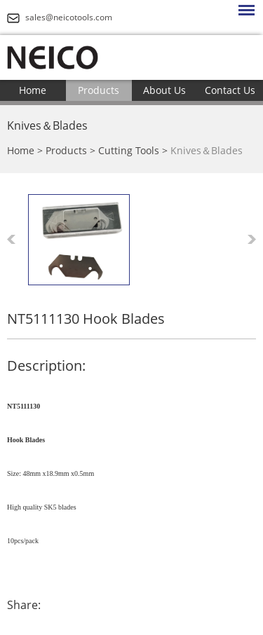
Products (98, 90)
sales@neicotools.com (68, 17)
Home (32, 90)
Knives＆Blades (47, 125)
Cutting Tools (128, 150)
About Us (164, 90)
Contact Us (230, 90)
